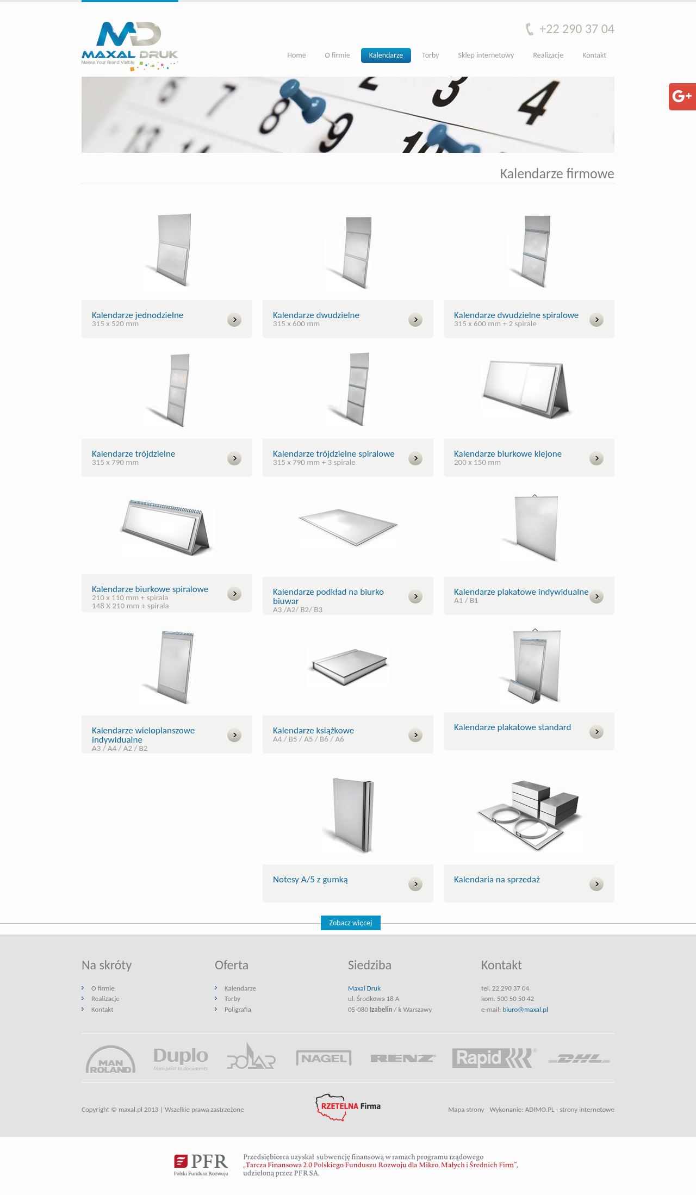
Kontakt (594, 55)
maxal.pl (130, 1109)
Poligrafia (238, 1009)
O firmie (337, 55)
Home (296, 55)
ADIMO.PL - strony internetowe (569, 1109)
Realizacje (548, 55)
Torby (430, 55)
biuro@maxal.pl (525, 1009)
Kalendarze (386, 55)
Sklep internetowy (486, 55)
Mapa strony (466, 1109)
